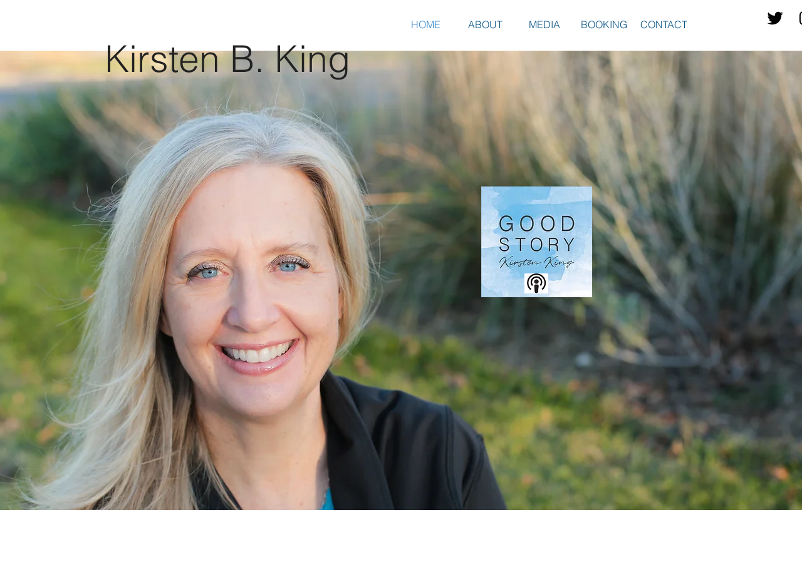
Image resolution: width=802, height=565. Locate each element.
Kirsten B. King (227, 58)
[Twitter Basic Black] (775, 18)
